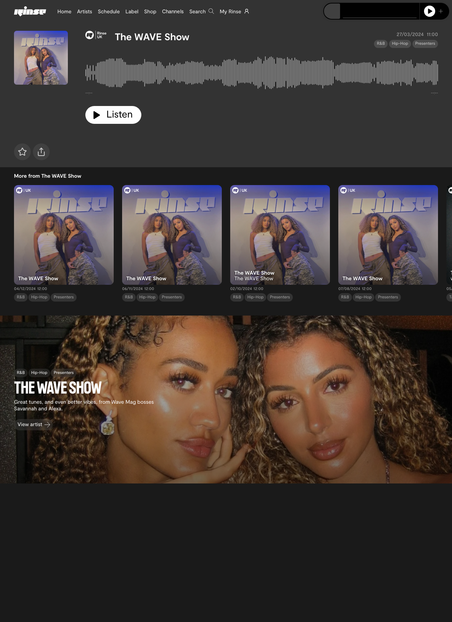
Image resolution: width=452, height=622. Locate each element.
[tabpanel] (261, 74)
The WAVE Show (152, 36)
